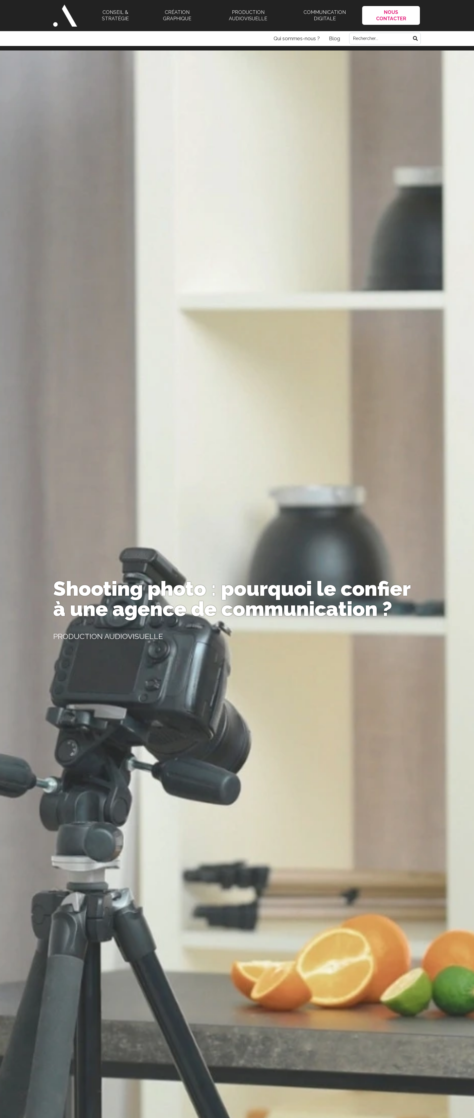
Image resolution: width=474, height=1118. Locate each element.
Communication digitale (325, 15)
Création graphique (177, 15)
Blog (334, 38)
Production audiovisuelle (248, 15)
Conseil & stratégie (115, 15)
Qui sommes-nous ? (297, 38)
